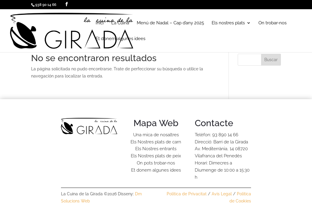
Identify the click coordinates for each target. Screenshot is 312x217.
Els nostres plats (228, 23)
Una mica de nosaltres (156, 134)
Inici (100, 23)
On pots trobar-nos (156, 163)
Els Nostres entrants (155, 148)
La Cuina (120, 23)
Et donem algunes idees (120, 39)
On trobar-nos (272, 23)
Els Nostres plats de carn (156, 142)
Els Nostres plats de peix (156, 156)
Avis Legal (222, 193)
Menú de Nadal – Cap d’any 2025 (170, 23)
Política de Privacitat (187, 193)
